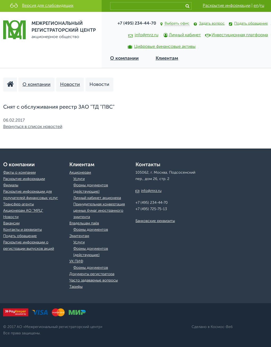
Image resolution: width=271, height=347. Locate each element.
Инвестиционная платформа (239, 35)
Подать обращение (251, 23)
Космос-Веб (222, 327)
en (256, 6)
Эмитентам (79, 236)
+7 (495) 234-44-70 (137, 23)
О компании (124, 58)
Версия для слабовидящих (48, 6)
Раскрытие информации (226, 6)
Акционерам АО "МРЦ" (23, 210)
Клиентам (167, 58)
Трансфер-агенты (18, 204)
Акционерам (80, 172)
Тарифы (76, 287)
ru (262, 6)
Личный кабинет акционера (97, 198)
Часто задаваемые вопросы (93, 280)
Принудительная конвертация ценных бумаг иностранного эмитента (99, 210)
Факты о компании (19, 172)
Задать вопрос (212, 23)
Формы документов (90, 230)
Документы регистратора (91, 274)
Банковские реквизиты (155, 221)
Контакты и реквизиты (22, 230)
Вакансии (11, 223)
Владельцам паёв (84, 223)
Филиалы (10, 185)
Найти (189, 6)
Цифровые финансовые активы (165, 47)
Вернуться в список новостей (32, 127)
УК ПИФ (76, 261)
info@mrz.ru (143, 35)
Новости (11, 217)
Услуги (79, 179)
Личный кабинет (185, 35)
